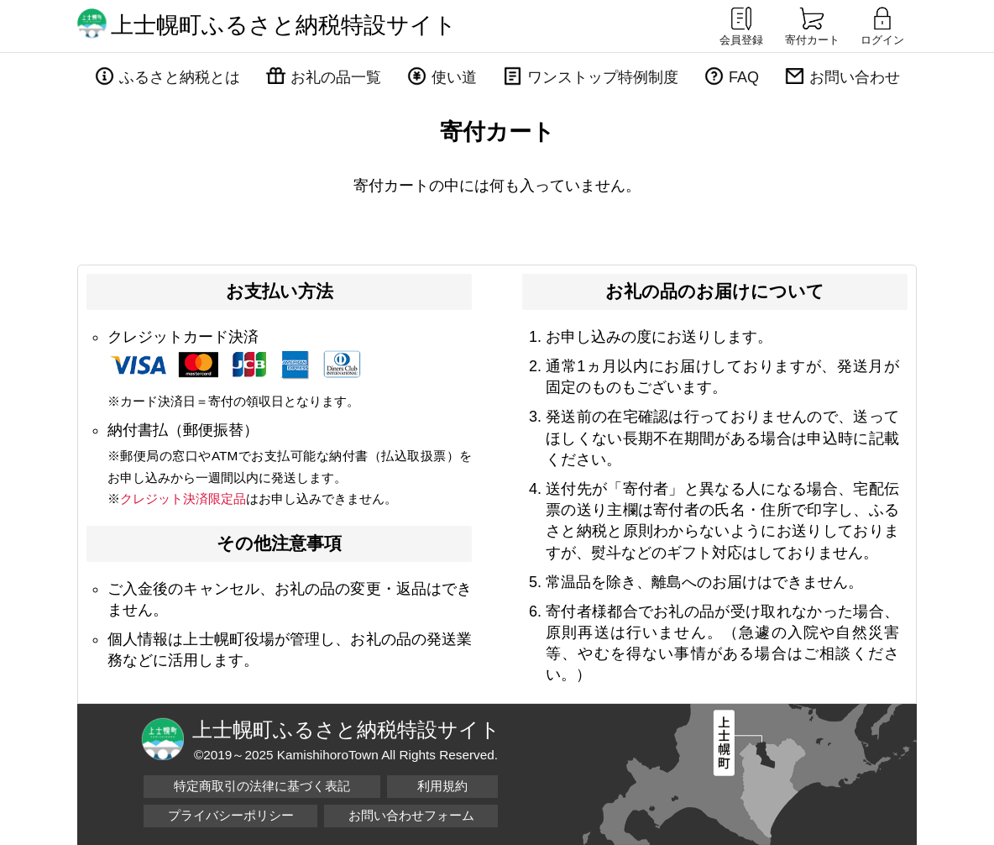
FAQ (744, 77)
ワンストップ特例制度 (602, 77)
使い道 (454, 77)
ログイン (882, 25)
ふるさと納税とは (179, 77)
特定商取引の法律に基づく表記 (262, 786)
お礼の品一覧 (335, 77)
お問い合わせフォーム (411, 815)
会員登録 (741, 25)
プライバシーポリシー (231, 815)
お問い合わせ (854, 77)
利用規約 (442, 786)
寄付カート (812, 25)
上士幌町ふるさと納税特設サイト (284, 25)
